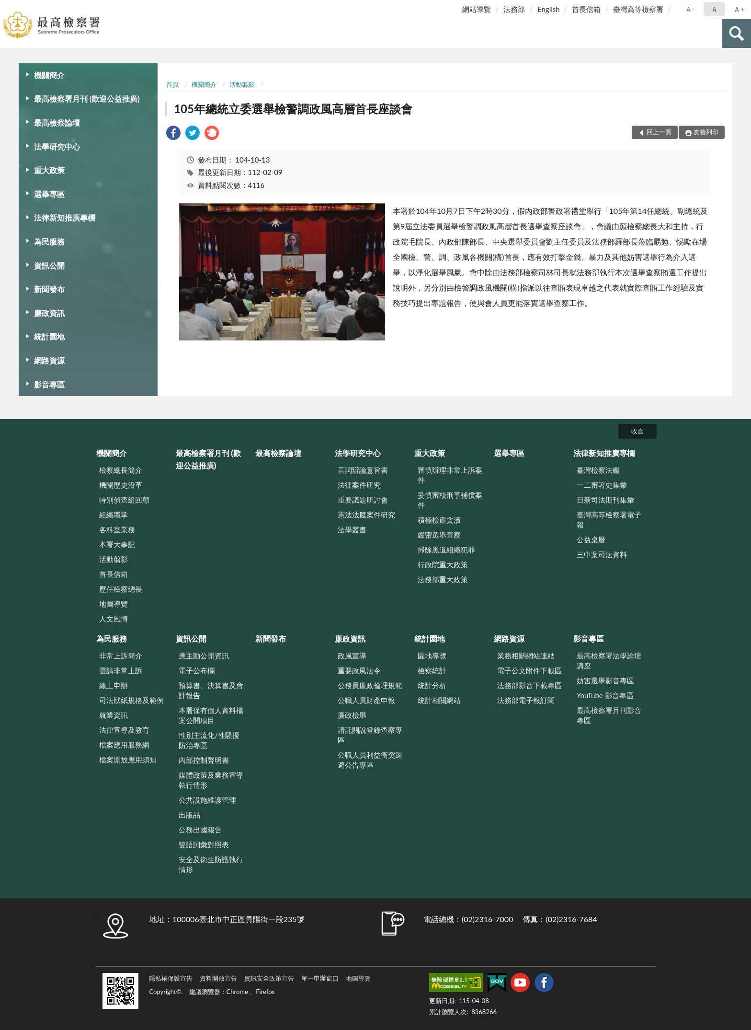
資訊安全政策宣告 (269, 978)
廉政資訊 (49, 312)
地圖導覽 (113, 603)
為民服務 (49, 241)
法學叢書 (352, 529)
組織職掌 (113, 514)
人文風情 (113, 618)
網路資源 (49, 360)
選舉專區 (49, 194)
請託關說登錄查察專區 (370, 735)
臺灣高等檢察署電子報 (609, 519)
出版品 (189, 814)
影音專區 (49, 384)
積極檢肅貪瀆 (439, 519)
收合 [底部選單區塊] (637, 431)
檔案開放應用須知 (128, 759)
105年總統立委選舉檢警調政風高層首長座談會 (293, 109)
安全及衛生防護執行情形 (211, 864)
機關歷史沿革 (120, 484)
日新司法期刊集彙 (605, 499)
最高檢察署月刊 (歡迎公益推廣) (87, 98)
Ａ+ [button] (739, 9)
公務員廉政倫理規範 (370, 685)
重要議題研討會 (363, 499)
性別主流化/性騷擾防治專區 (209, 740)
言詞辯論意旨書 (363, 470)
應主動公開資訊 (204, 655)
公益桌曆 (591, 539)
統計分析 (432, 685)
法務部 (514, 9)
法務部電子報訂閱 (526, 700)
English (548, 9)
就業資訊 (113, 715)
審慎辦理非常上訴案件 (450, 475)
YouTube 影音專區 (605, 695)
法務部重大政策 (443, 579)
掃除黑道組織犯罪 (446, 549)
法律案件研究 (359, 484)
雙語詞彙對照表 (204, 844)
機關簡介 (49, 75)
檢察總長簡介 (120, 470)
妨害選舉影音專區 (605, 680)
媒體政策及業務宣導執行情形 (211, 780)
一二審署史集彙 (602, 484)
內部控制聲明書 (204, 760)
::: (7, 7)
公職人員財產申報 (366, 700)
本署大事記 (117, 544)
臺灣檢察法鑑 (598, 470)
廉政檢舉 (352, 715)
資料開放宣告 (218, 978)
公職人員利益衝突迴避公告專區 (370, 759)
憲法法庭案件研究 (366, 514)
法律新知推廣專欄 (64, 217)
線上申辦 (113, 685)
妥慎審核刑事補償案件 (450, 500)
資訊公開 (49, 265)
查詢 (736, 33)
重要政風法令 (359, 670)
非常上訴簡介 (120, 655)
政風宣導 (352, 655)
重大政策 (49, 170)
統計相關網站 (439, 700)
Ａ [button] (714, 9)
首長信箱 (586, 9)
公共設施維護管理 (207, 800)
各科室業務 (117, 529)
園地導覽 (432, 655)
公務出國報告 (200, 829)
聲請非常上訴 (120, 670)
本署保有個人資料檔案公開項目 (211, 715)
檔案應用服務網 (124, 744)
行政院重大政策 (443, 564)
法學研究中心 (57, 146)
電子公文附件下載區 (529, 670)
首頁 (172, 84)
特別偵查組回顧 (124, 499)
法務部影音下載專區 (529, 685)
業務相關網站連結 (526, 655)
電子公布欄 (197, 670)
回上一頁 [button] (659, 132)
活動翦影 (241, 84)
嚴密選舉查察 (439, 534)
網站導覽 (476, 9)
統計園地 (49, 336)
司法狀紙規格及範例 (131, 700)
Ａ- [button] (690, 9)
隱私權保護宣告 (171, 978)
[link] (173, 134)
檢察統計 (432, 670)
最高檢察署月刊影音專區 (609, 715)
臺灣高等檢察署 (638, 9)
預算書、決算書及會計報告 (211, 690)
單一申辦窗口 (320, 978)
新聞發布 (49, 288)
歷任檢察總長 (120, 589)
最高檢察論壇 (57, 122)
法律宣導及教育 (124, 730)
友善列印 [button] (706, 132)
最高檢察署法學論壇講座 (609, 660)
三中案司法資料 (602, 554)
